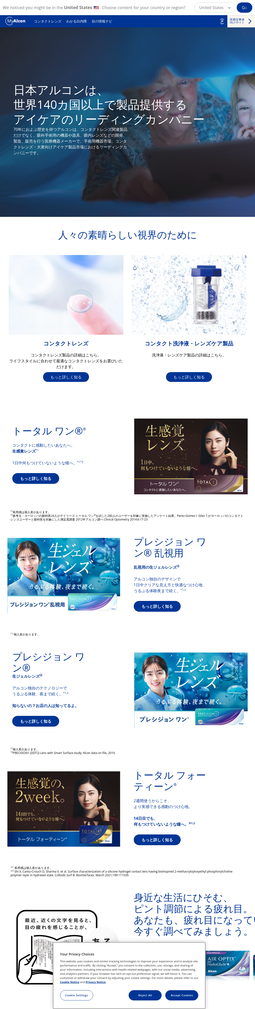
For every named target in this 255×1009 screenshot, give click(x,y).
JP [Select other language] (222, 21)
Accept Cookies (182, 995)
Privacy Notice (96, 982)
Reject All (145, 995)
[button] (215, 7)
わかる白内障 (76, 21)
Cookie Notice (69, 982)
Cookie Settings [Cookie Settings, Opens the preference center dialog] (76, 995)
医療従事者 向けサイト (237, 20)
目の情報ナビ (102, 21)
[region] (129, 975)
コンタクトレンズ (47, 21)
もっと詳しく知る (66, 377)
